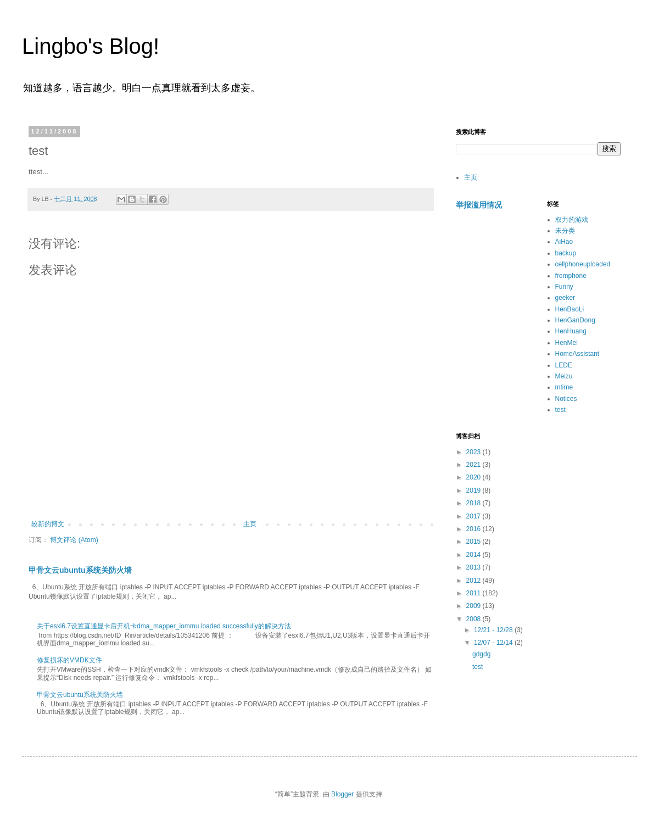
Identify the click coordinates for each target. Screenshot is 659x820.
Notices (566, 399)
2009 (474, 606)
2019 (474, 490)
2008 (474, 619)
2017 (474, 516)
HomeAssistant (577, 354)
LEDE (563, 365)
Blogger (342, 794)
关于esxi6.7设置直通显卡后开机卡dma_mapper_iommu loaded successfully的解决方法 (164, 626)
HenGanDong (575, 320)
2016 (474, 529)
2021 (474, 464)
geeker (565, 298)
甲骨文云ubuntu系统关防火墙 (80, 570)
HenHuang (571, 331)
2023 (474, 452)
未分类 (565, 231)
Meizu (564, 376)
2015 (474, 541)
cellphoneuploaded (583, 264)
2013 (474, 567)
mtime (564, 387)
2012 (474, 580)
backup (566, 253)
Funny (564, 287)
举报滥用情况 (479, 204)
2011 (474, 593)
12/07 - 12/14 (494, 642)
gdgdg (481, 654)
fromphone (571, 276)
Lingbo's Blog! (90, 46)
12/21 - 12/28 (494, 630)
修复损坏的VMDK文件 (69, 660)
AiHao (564, 242)
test (560, 410)
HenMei (566, 343)
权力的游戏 (571, 220)
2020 (474, 477)
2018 (474, 503)
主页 (249, 524)
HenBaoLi (569, 309)
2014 (474, 555)
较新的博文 (47, 524)
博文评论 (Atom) (74, 540)
